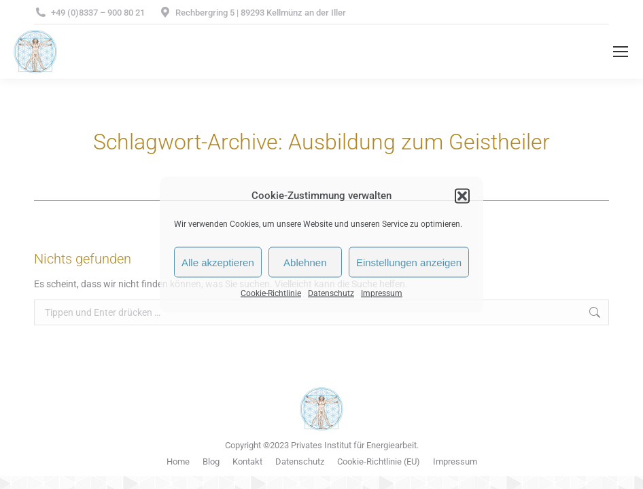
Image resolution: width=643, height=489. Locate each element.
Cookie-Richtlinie (271, 293)
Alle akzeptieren (217, 262)
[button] (462, 195)
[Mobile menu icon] (620, 51)
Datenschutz (331, 293)
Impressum (381, 293)
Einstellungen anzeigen (409, 262)
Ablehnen (304, 262)
